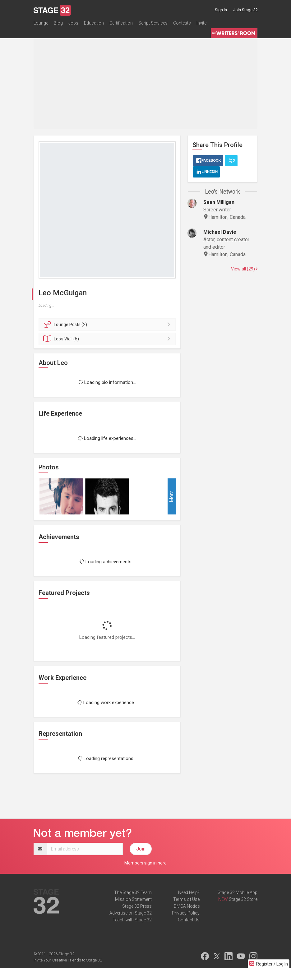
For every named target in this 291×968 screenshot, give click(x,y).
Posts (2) (108, 324)
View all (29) (244, 268)
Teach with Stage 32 (132, 919)
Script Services (153, 23)
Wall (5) (108, 339)
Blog (58, 23)
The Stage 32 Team (133, 892)
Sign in (221, 9)
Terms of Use (186, 899)
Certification (121, 23)
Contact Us (189, 919)
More (171, 496)
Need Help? (189, 892)
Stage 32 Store (243, 899)
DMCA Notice (187, 906)
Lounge (41, 23)
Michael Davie (219, 232)
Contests (182, 23)
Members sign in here (145, 862)
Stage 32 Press (137, 906)
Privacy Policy (186, 912)
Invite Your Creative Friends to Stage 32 (68, 960)
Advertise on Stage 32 (130, 912)
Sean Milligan (218, 202)
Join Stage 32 (245, 9)
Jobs (73, 23)
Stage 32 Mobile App (237, 892)
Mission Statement (133, 899)
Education (94, 23)
